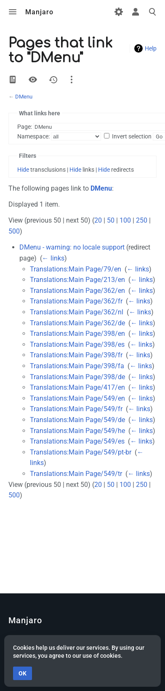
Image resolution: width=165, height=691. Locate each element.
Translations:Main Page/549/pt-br (80, 452)
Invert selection (132, 136)
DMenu (23, 96)
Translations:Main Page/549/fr (76, 409)
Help (151, 48)
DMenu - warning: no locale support (72, 247)
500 (14, 231)
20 (98, 220)
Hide (23, 169)
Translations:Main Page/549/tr (76, 474)
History (53, 79)
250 (141, 220)
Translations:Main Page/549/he (77, 431)
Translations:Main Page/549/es (77, 441)
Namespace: (33, 136)
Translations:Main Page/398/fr (76, 355)
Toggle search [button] (152, 11)
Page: (24, 126)
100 (125, 220)
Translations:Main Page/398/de (77, 377)
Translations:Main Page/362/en (77, 291)
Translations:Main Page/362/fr (76, 301)
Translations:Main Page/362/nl (76, 312)
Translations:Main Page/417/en (77, 387)
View (12, 79)
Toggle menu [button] (12, 11)
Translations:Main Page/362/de (77, 323)
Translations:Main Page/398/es (77, 344)
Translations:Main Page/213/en (77, 280)
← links (53, 258)
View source (33, 79)
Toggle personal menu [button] (135, 11)
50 (110, 220)
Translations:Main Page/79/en (75, 269)
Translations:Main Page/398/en (77, 334)
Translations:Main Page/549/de (77, 420)
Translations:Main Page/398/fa (77, 366)
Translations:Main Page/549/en (77, 398)
